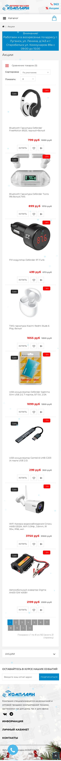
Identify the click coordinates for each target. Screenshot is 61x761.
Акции (52, 8)
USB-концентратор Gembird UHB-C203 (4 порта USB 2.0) (30, 459)
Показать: (10, 79)
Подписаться (49, 677)
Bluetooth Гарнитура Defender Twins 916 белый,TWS (29, 195)
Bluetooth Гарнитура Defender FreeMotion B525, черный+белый (27, 129)
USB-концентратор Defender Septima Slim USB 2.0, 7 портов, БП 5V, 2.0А (29, 393)
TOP (55, 756)
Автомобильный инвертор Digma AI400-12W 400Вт (27, 591)
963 (55, 4)
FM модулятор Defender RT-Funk (26, 260)
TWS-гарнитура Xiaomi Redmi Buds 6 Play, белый (29, 327)
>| (30, 628)
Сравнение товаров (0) (24, 65)
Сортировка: (12, 72)
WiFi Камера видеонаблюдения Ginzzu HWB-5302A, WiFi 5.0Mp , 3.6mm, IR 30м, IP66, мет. (30, 526)
